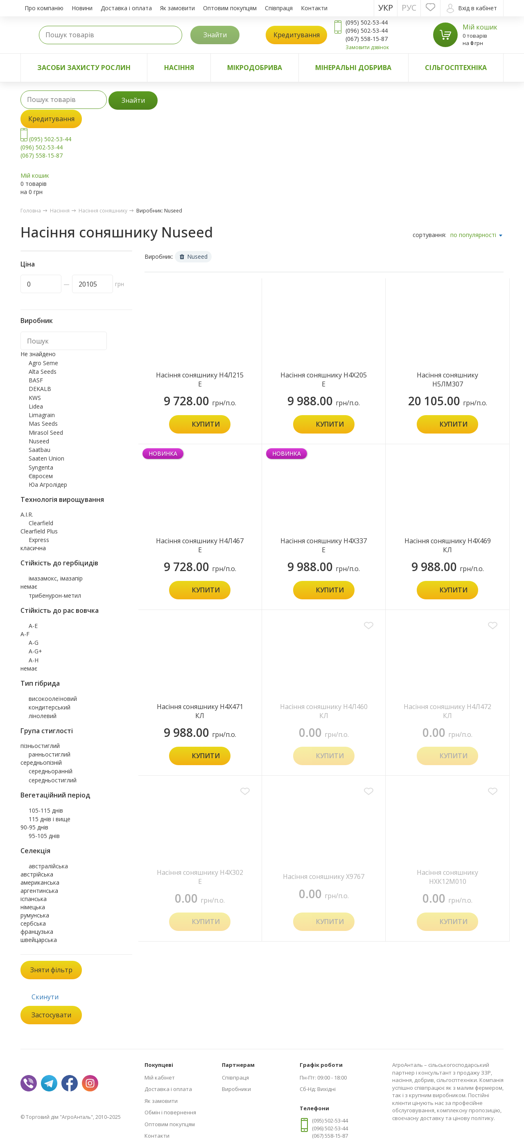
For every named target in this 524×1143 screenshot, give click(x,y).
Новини (82, 8)
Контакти (314, 8)
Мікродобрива (254, 67)
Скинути (45, 996)
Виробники (236, 1089)
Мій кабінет (160, 1077)
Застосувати (51, 1014)
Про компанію (44, 8)
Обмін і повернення (170, 1112)
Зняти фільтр (51, 969)
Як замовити (177, 8)
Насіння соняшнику (103, 210)
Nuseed (194, 256)
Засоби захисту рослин (84, 67)
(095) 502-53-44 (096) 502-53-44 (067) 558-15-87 (45, 147)
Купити (206, 424)
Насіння (179, 67)
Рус (409, 7)
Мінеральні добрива (353, 67)
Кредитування (296, 34)
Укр (385, 7)
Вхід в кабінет (472, 8)
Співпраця (279, 8)
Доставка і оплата (126, 8)
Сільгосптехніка (456, 67)
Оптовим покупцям (230, 8)
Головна (30, 210)
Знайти (215, 34)
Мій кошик (480, 27)
